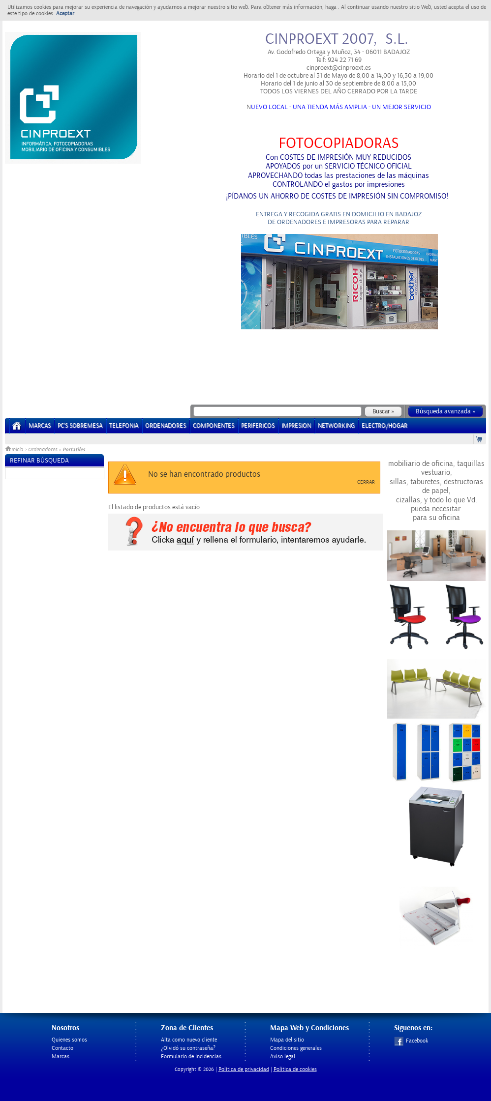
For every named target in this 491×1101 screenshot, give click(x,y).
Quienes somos (69, 1040)
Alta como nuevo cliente (189, 1040)
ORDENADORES (165, 426)
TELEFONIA (123, 426)
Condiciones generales (296, 1048)
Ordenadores (42, 450)
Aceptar (65, 13)
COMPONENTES (213, 426)
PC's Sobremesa (80, 426)
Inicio (15, 450)
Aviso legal (282, 1056)
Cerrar (366, 482)
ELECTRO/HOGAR (384, 426)
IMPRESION (296, 426)
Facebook (411, 1041)
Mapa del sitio (287, 1040)
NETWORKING (336, 426)
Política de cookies (295, 1069)
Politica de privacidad (243, 1069)
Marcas (40, 426)
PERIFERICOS (258, 426)
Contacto (62, 1048)
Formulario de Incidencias (191, 1056)
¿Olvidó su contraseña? (188, 1048)
